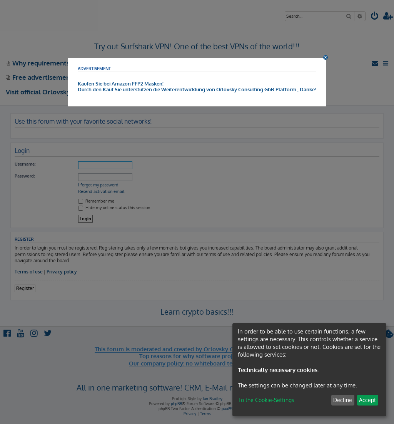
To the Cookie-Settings (266, 400)
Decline (342, 400)
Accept (367, 400)
